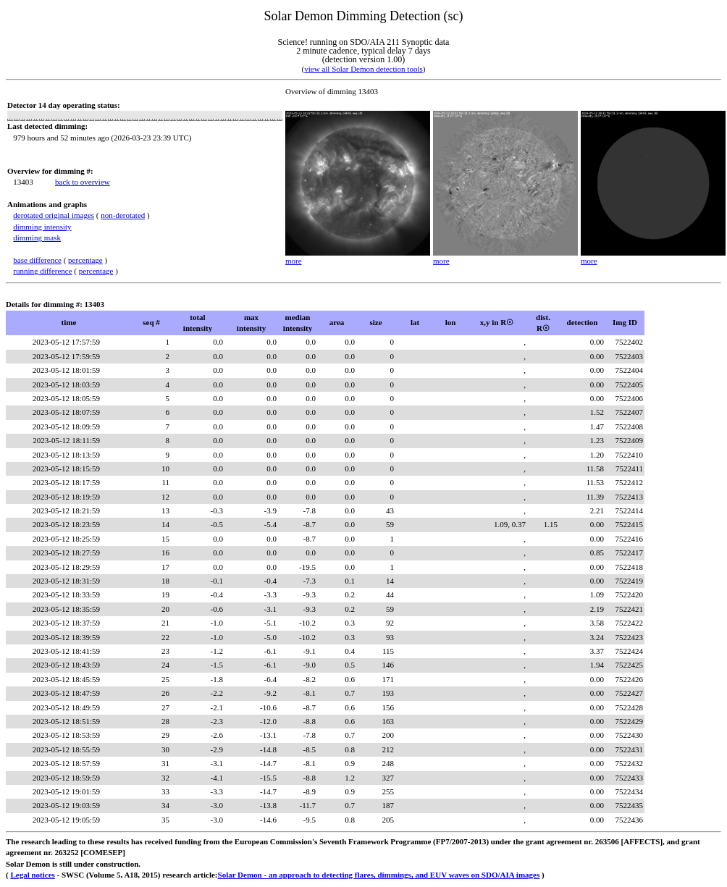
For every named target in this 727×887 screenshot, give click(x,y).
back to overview (82, 181)
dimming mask (37, 237)
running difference (42, 270)
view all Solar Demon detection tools (363, 68)
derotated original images (53, 215)
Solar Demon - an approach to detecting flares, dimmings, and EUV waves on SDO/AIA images (379, 874)
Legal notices (32, 874)
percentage (85, 260)
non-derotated (123, 215)
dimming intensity (42, 226)
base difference (37, 260)
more (293, 260)
